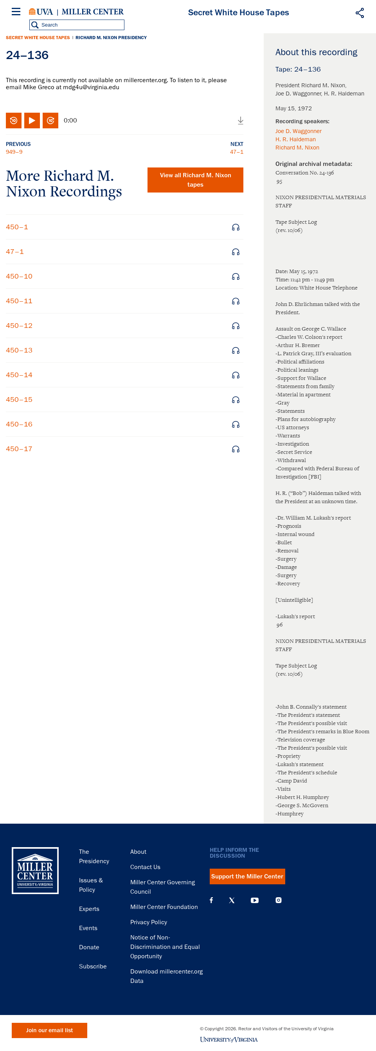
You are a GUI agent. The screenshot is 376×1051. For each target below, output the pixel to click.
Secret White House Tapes (38, 37)
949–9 (14, 151)
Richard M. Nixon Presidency (111, 37)
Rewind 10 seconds (14, 120)
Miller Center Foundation (164, 907)
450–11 (19, 301)
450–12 (19, 325)
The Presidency (94, 856)
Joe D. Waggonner (298, 131)
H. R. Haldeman (295, 139)
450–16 (19, 424)
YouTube (255, 900)
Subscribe (93, 966)
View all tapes (195, 180)
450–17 (19, 449)
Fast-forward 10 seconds (50, 120)
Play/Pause (32, 120)
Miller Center (93, 12)
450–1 (17, 227)
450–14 (19, 375)
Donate (89, 947)
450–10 (19, 276)
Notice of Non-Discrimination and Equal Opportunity (165, 947)
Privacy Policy (148, 922)
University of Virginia (41, 12)
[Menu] (17, 13)
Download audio (240, 120)
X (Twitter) (232, 900)
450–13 (19, 350)
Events (88, 928)
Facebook (211, 900)
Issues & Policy (91, 885)
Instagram (278, 900)
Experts (89, 909)
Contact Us (145, 867)
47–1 (236, 151)
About (138, 852)
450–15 (19, 399)
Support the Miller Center (247, 876)
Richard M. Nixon (297, 147)
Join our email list (49, 1030)
